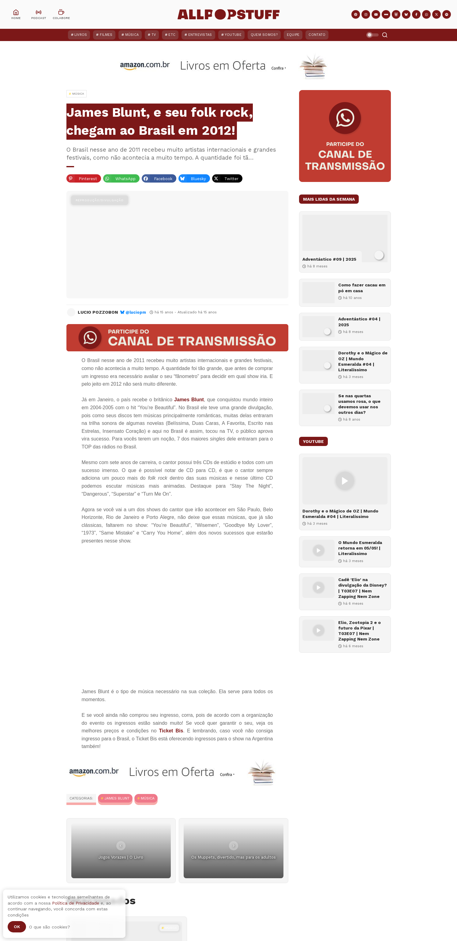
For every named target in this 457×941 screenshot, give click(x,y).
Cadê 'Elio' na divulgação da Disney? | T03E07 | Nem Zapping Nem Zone (362, 588)
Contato (317, 35)
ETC (171, 35)
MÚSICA (148, 798)
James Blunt (189, 399)
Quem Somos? (264, 35)
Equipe (293, 35)
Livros (80, 35)
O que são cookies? (49, 926)
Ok (17, 926)
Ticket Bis (171, 730)
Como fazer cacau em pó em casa (361, 287)
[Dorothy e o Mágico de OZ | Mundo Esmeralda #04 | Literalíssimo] (318, 360)
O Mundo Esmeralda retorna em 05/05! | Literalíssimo (360, 548)
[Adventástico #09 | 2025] (345, 238)
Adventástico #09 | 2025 (329, 259)
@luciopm (135, 312)
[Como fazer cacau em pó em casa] (318, 292)
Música (132, 35)
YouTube (233, 35)
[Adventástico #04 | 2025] (318, 326)
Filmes (106, 35)
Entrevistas (200, 35)
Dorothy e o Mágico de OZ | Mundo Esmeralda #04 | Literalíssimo (363, 361)
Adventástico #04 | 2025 (359, 321)
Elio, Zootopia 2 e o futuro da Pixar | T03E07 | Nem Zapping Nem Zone (359, 631)
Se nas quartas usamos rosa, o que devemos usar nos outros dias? (359, 404)
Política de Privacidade (75, 903)
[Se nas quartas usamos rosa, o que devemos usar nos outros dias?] (318, 403)
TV (154, 35)
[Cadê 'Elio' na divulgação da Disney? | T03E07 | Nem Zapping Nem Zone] (318, 587)
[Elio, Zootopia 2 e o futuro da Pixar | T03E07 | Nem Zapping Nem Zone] (318, 630)
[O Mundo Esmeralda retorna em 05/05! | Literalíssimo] (318, 550)
